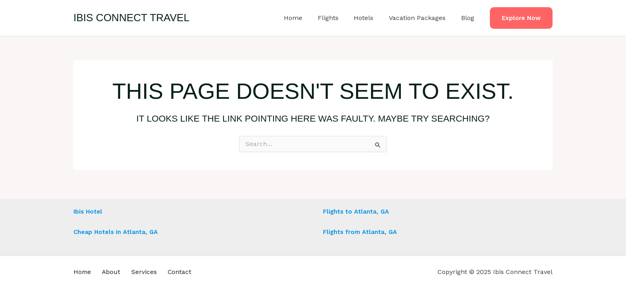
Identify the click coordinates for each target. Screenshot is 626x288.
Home (305, 18)
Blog (468, 18)
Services (149, 272)
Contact (188, 272)
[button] (521, 18)
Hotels (370, 18)
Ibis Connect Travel (131, 18)
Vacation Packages (421, 18)
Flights (337, 18)
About (114, 272)
